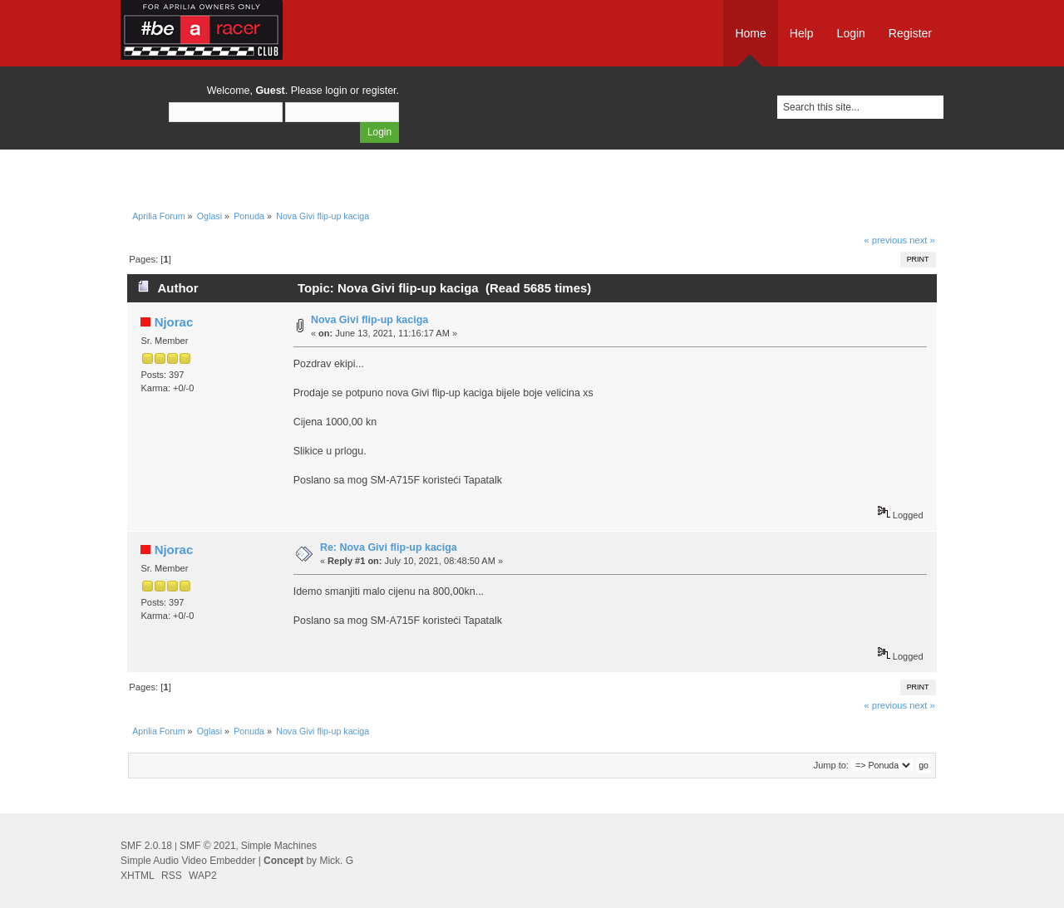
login (336, 90)
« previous (885, 240)
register (379, 90)
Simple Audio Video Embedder (188, 860)
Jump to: (831, 765)
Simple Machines (279, 846)
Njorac (174, 322)
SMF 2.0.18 (146, 846)
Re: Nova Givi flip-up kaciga (388, 547)
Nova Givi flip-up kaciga (369, 320)
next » (922, 240)
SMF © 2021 (208, 846)
